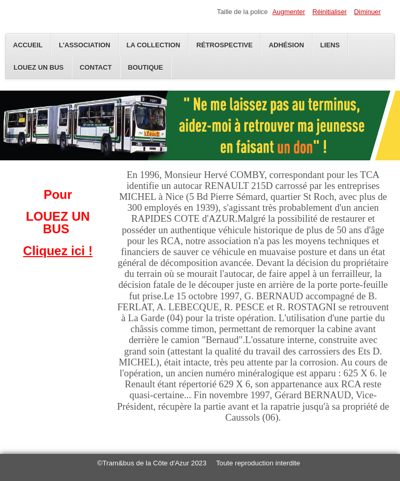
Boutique (146, 67)
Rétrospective (224, 45)
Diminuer (367, 12)
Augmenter (288, 12)
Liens (330, 45)
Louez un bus (39, 67)
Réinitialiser (329, 12)
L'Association (84, 45)
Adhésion (286, 45)
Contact (96, 67)
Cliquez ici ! (57, 251)
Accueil (28, 45)
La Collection (153, 45)
